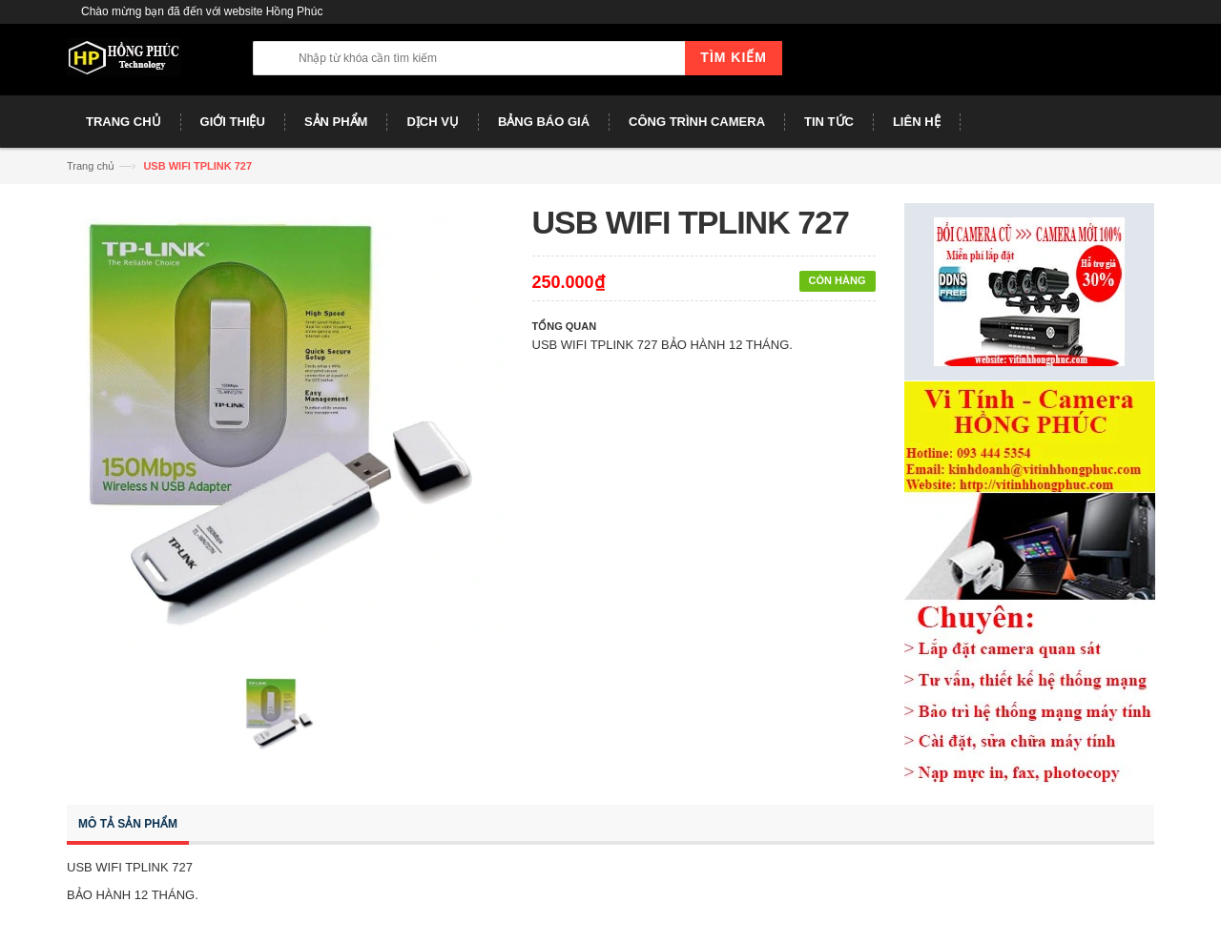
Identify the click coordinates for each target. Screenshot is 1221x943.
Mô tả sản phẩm (127, 823)
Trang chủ (90, 166)
